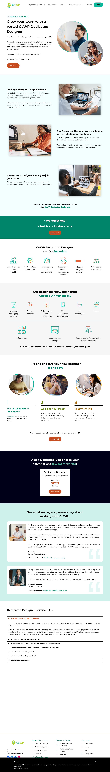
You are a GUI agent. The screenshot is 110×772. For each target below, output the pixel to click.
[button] (95, 761)
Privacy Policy (89, 754)
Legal (86, 750)
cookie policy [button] (17, 766)
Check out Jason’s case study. (54, 558)
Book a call (55, 233)
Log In (98, 5)
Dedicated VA (39, 754)
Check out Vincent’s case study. (55, 590)
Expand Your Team (38, 4)
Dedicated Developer (41, 743)
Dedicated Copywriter (42, 747)
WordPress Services (57, 4)
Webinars (63, 754)
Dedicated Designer (41, 750)
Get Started (55, 492)
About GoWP (89, 743)
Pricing (89, 5)
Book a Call (13, 66)
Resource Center (77, 4)
